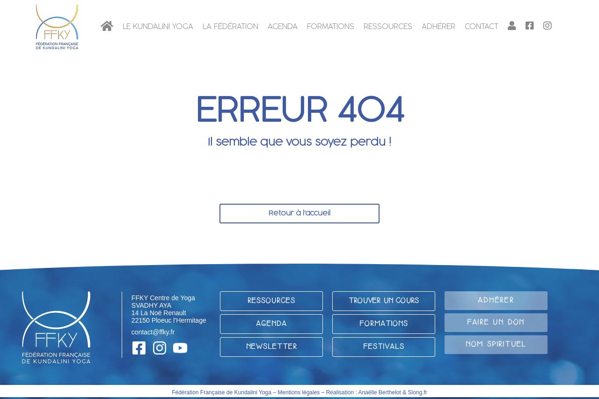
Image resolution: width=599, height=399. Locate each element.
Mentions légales (299, 392)
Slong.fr (417, 392)
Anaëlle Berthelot (379, 392)
